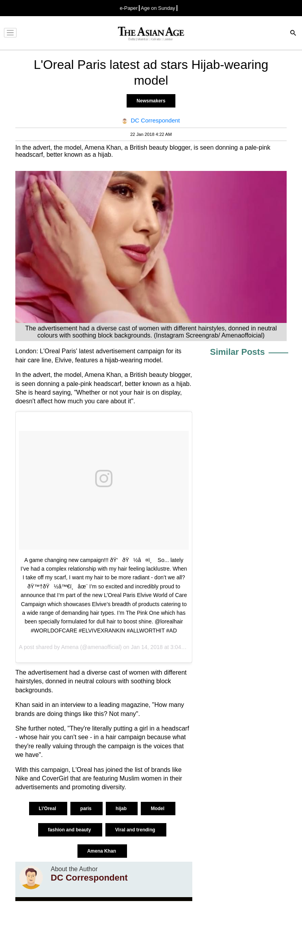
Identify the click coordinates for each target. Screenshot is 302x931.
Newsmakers (150, 101)
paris (86, 808)
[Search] (293, 34)
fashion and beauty (70, 830)
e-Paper (129, 8)
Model (158, 808)
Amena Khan (102, 851)
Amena (69, 647)
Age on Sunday (158, 8)
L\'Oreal (48, 808)
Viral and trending (136, 830)
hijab (122, 808)
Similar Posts (237, 352)
